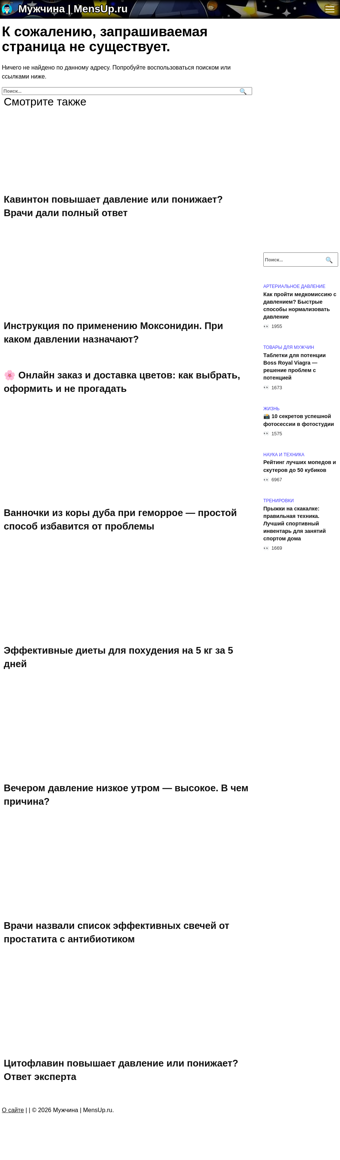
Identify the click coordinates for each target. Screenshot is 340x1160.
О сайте (13, 1110)
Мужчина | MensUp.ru (73, 9)
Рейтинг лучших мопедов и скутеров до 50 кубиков (299, 466)
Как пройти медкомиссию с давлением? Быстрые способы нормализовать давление (299, 305)
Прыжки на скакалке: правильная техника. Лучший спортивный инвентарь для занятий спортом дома (294, 524)
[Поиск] (242, 91)
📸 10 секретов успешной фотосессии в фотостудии (298, 420)
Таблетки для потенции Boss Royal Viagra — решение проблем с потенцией (294, 366)
